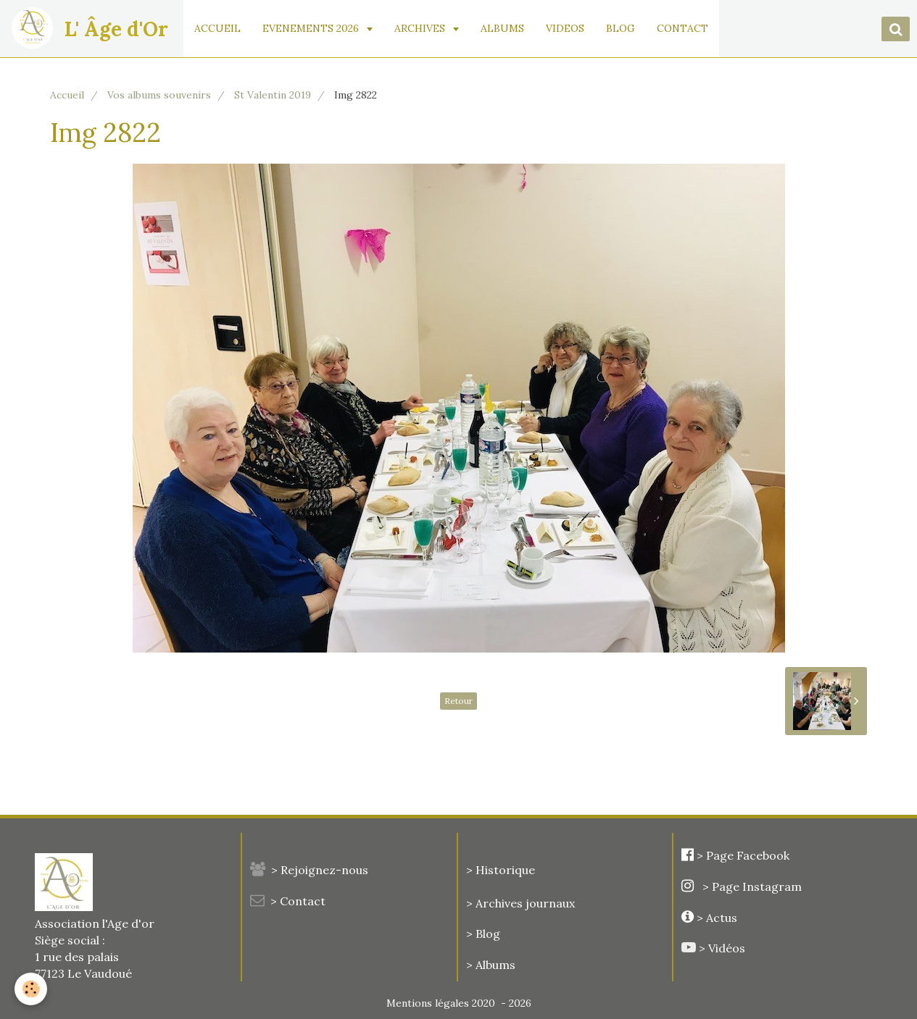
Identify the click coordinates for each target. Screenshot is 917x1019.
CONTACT (682, 28)
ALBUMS (502, 28)
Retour (458, 700)
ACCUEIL (217, 28)
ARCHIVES (421, 28)
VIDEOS (565, 28)
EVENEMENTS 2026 (312, 28)
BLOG (620, 28)
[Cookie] (30, 989)
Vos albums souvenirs (159, 94)
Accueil (67, 94)
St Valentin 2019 (272, 94)
